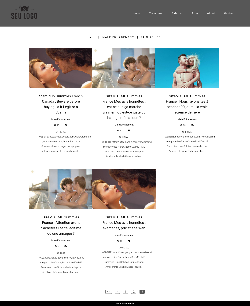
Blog (195, 13)
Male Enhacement (118, 37)
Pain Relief (151, 37)
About (211, 13)
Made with (125, 303)
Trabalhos (155, 13)
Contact (229, 13)
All (92, 37)
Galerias (177, 13)
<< (108, 291)
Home (136, 13)
